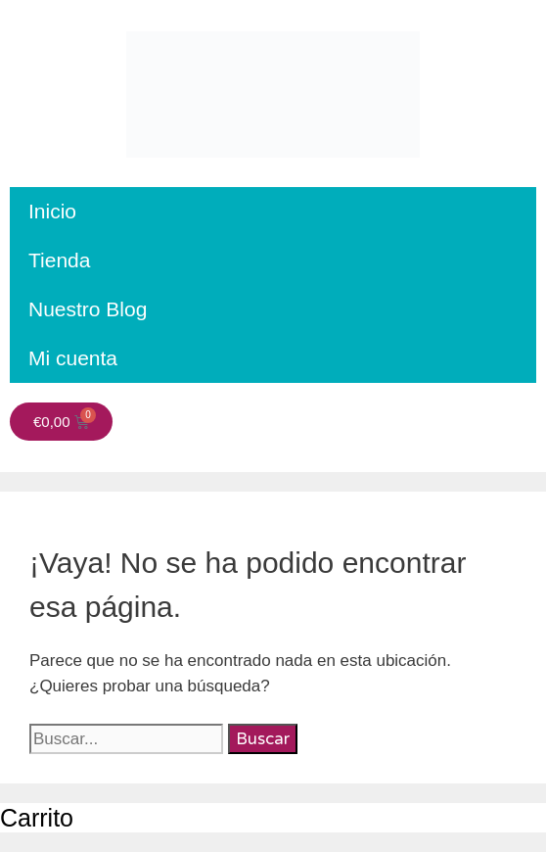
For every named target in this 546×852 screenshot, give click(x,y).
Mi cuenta (72, 358)
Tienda (59, 260)
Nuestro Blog (87, 309)
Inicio (52, 211)
